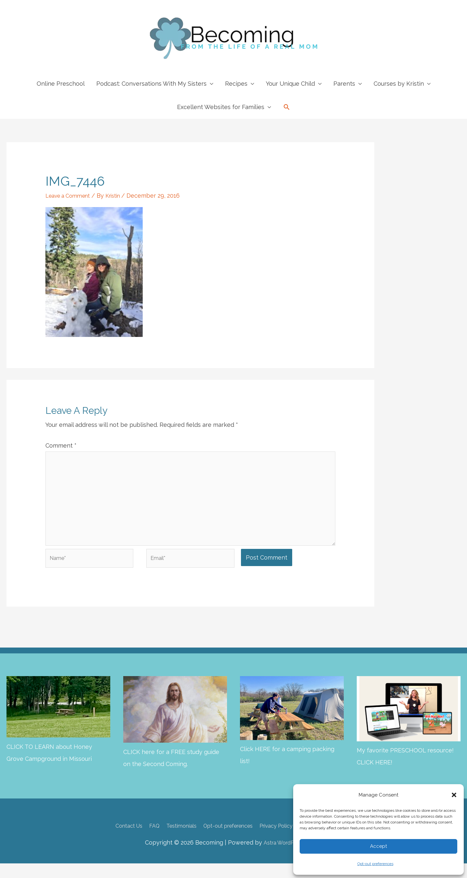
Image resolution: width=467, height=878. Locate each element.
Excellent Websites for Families (220, 107)
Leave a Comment (70, 195)
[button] (454, 795)
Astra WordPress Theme (293, 856)
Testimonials (172, 840)
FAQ (142, 840)
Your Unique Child (290, 83)
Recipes (236, 83)
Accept (378, 846)
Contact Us (112, 840)
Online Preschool (61, 83)
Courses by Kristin (399, 83)
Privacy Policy (282, 840)
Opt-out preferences (375, 863)
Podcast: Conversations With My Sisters (151, 83)
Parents (344, 83)
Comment (61, 445)
